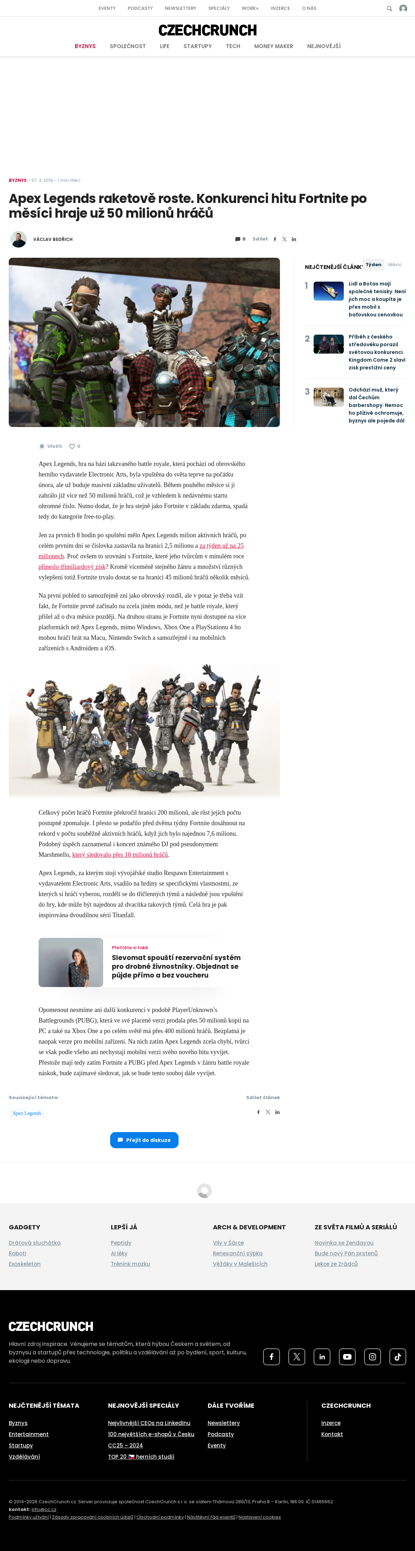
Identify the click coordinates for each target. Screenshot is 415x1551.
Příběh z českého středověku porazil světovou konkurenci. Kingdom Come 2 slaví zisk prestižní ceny (377, 352)
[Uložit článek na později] (50, 446)
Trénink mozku (130, 1264)
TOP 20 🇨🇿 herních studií (141, 1456)
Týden (373, 264)
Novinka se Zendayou (344, 1243)
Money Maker (273, 46)
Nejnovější (324, 46)
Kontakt (332, 1434)
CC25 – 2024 (125, 1445)
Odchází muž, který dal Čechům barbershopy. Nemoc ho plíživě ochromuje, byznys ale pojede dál (376, 405)
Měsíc (395, 264)
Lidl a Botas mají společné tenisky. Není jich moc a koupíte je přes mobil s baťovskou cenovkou (377, 299)
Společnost (128, 46)
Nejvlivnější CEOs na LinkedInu (149, 1423)
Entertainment (29, 1434)
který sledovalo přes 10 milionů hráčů (120, 854)
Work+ (250, 8)
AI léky (119, 1253)
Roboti (17, 1253)
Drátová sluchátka (35, 1243)
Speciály (219, 8)
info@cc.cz (44, 1509)
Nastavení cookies (260, 1517)
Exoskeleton (25, 1264)
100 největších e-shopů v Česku (151, 1434)
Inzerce (280, 8)
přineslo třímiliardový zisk (72, 566)
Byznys (85, 46)
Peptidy (121, 1243)
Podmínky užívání (29, 1517)
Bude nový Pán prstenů (346, 1253)
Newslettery (180, 8)
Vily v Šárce (228, 1243)
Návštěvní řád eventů (211, 1517)
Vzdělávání (24, 1456)
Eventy (107, 8)
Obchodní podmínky (160, 1517)
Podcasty (140, 8)
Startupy (197, 46)
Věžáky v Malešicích (240, 1264)
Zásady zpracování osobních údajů (92, 1517)
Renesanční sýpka (238, 1253)
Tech (233, 46)
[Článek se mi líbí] (74, 446)
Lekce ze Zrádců (336, 1264)
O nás (309, 8)
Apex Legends (27, 1113)
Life (164, 46)
